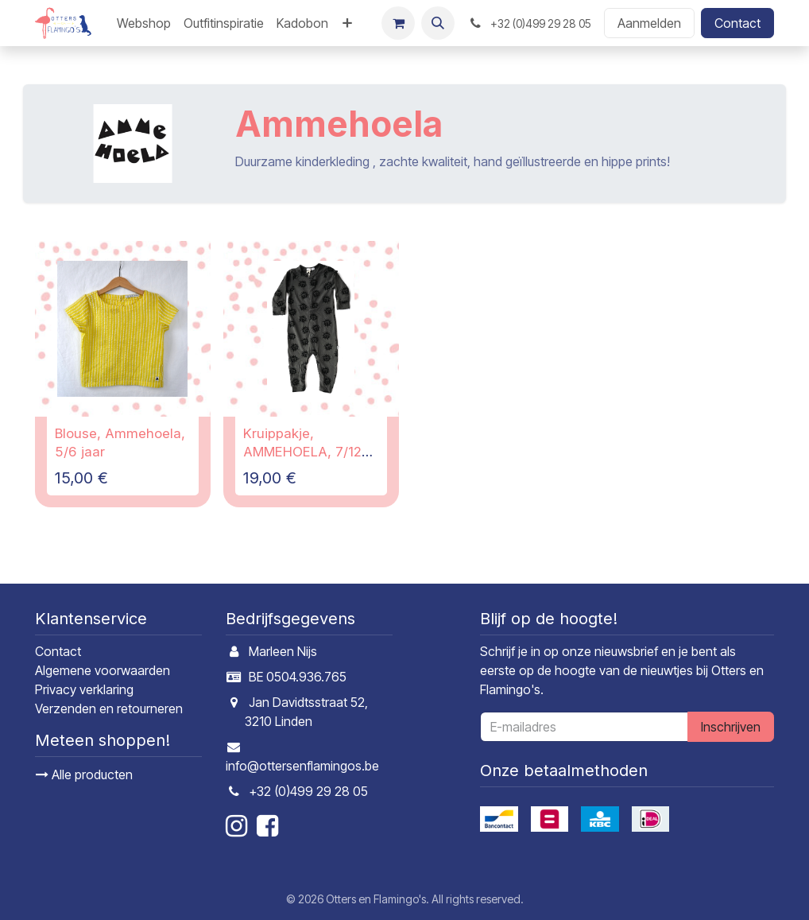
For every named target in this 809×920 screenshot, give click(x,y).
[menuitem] (143, 23)
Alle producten (84, 774)
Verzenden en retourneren (109, 708)
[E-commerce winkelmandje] (398, 23)
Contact (737, 23)
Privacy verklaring (84, 689)
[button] (438, 23)
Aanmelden (649, 23)
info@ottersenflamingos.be (302, 766)
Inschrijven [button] (731, 727)
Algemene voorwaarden (102, 670)
